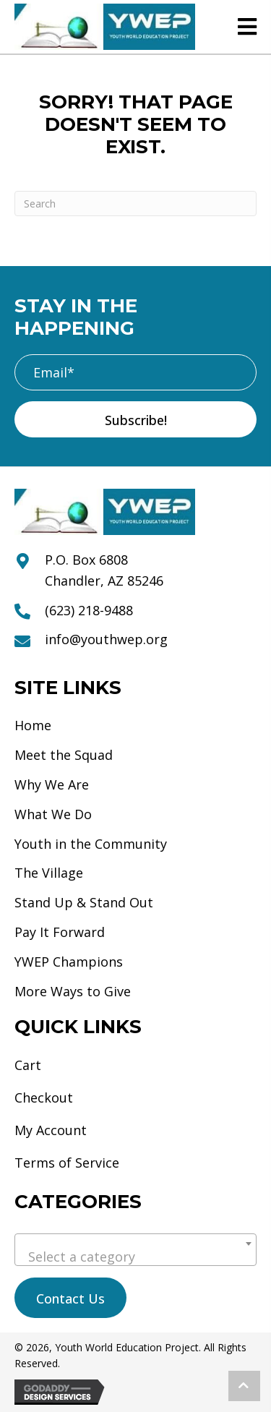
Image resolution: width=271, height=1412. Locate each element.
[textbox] (135, 1256)
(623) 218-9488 (89, 610)
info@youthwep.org (106, 639)
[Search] (135, 203)
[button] (135, 419)
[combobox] (135, 1249)
